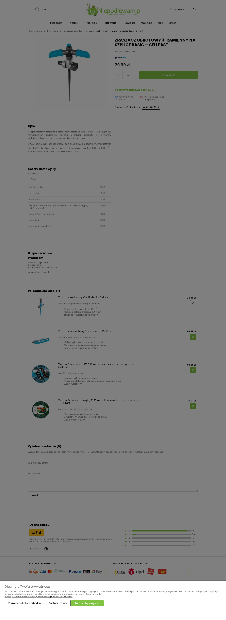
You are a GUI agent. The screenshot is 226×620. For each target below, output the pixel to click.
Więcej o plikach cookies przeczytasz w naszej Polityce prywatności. (38, 596)
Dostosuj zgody (58, 603)
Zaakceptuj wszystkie (87, 603)
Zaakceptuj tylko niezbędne (24, 603)
